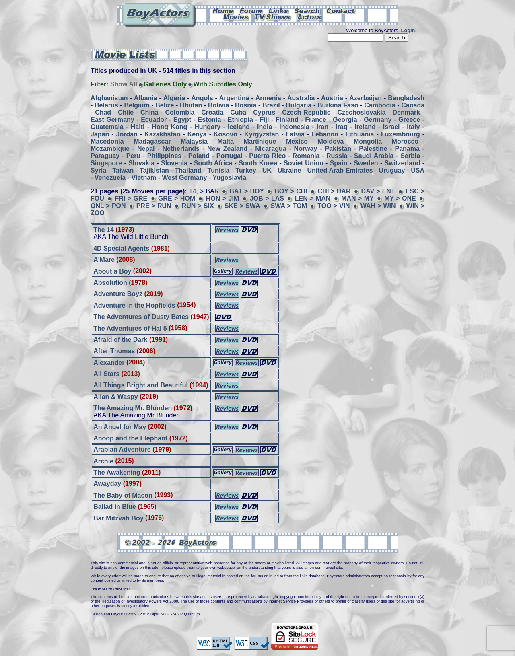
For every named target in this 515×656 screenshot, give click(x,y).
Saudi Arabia (373, 155)
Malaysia (194, 141)
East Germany (112, 119)
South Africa (213, 163)
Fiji (264, 119)
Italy (413, 126)
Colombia (179, 112)
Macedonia (107, 141)
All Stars (106, 373)
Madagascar (152, 141)
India (264, 126)
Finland (287, 119)
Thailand (188, 170)
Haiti (138, 126)
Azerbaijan (365, 98)
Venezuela (110, 177)
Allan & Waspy (115, 396)
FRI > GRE (131, 198)
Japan (100, 134)
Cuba (238, 112)
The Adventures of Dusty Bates (141, 316)
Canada (412, 105)
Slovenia (174, 163)
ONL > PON (108, 205)
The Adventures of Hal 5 (130, 328)
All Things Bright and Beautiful (140, 385)
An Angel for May (119, 426)
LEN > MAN (313, 198)
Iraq (341, 126)
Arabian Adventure (122, 449)
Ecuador (154, 119)
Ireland (364, 126)
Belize (164, 105)
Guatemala (107, 126)
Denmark (406, 112)
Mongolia (368, 141)
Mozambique (110, 148)
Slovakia (141, 163)
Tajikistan (154, 170)
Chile (126, 112)
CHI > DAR (334, 191)
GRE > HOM (176, 198)
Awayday (107, 483)
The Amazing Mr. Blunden (132, 408)
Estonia (209, 119)
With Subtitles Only (222, 84)
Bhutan (191, 105)
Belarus (106, 105)
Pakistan (338, 148)
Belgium (136, 105)
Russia (336, 155)
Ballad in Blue (114, 506)
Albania (145, 98)
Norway (305, 148)
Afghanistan (109, 98)
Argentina (234, 98)
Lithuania (359, 134)
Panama (407, 148)
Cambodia (379, 105)
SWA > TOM (289, 205)
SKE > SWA (242, 205)
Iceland (239, 126)
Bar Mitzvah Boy (118, 517)
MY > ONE (400, 198)
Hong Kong (169, 126)
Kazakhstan (162, 134)
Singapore (106, 163)
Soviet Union (303, 163)
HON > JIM (222, 198)
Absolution (110, 282)
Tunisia (219, 170)
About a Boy (112, 270)
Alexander (108, 362)
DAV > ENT (378, 191)
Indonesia (294, 126)
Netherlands (181, 148)
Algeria (174, 98)
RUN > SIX (198, 205)
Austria (332, 98)
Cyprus (264, 112)
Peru (133, 155)
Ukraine (289, 170)
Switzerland (402, 163)
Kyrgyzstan (261, 134)
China (149, 112)
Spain (339, 163)
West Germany (184, 177)
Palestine (373, 148)
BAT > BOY (246, 191)
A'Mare (104, 259)
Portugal (229, 155)
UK (267, 170)
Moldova (331, 141)
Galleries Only (165, 84)
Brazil (271, 105)
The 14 (103, 229)
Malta (225, 141)
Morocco (405, 141)
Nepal (146, 148)
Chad (103, 112)
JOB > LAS (267, 198)
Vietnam (143, 177)
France (315, 119)
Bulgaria (298, 105)
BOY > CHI (290, 191)
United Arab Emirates (340, 170)
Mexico (297, 141)
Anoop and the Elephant (130, 438)
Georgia (345, 119)
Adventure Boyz (117, 293)
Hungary (207, 126)
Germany (377, 119)
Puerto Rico (267, 155)
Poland (199, 155)
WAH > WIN (378, 205)
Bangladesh (406, 98)
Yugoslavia (230, 177)
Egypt (182, 119)
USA (417, 170)
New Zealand (227, 148)
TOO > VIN (333, 205)
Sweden (366, 163)
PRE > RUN (153, 205)
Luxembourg (400, 134)
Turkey (245, 170)
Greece (409, 119)
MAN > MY (358, 198)
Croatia (212, 112)
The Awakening (116, 472)
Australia (301, 98)
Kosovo (225, 134)
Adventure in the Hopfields (134, 305)
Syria (98, 170)
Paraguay (105, 155)
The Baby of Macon (122, 494)
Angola (202, 98)
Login (408, 30)
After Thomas (114, 351)
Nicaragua (270, 148)
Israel (391, 126)
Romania (306, 155)
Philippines (164, 155)
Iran (322, 126)
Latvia (295, 134)
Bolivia (218, 105)
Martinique (260, 141)
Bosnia (245, 105)
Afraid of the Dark (120, 339)
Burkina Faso (337, 105)
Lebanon (324, 134)
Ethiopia (240, 119)
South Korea (258, 163)
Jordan (127, 134)
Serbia (410, 155)
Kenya (197, 134)
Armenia (268, 98)
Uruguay (392, 170)
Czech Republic (306, 112)
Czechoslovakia (362, 112)
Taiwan (123, 170)
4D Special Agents (121, 248)
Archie (103, 460)
